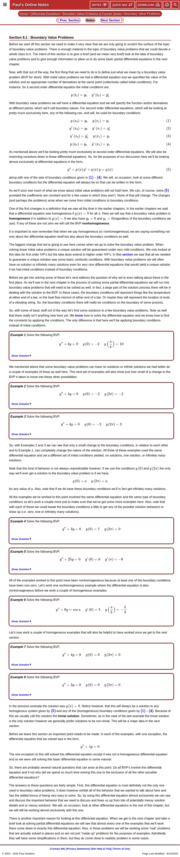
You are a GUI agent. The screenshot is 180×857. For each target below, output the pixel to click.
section (127, 254)
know (79, 315)
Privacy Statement (78, 848)
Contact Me (58, 848)
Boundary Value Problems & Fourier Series (92, 14)
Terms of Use (121, 848)
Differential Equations (45, 14)
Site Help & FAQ (101, 848)
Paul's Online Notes (31, 5)
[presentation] (90, 95)
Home (24, 14)
